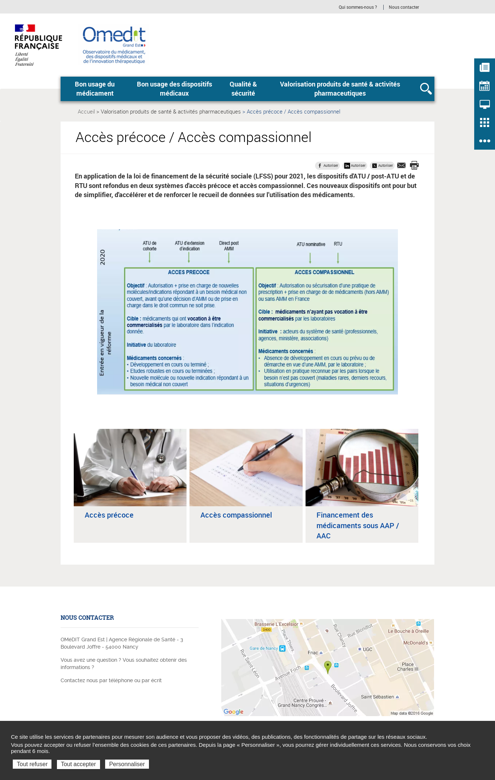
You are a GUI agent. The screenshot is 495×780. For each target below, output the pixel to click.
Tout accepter (78, 764)
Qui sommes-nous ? (358, 7)
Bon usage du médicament (95, 89)
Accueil (86, 111)
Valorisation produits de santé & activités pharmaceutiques (340, 89)
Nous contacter (404, 7)
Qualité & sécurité (243, 89)
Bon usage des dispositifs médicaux (174, 89)
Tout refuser (32, 764)
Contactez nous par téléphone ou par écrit (111, 680)
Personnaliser (127, 764)
